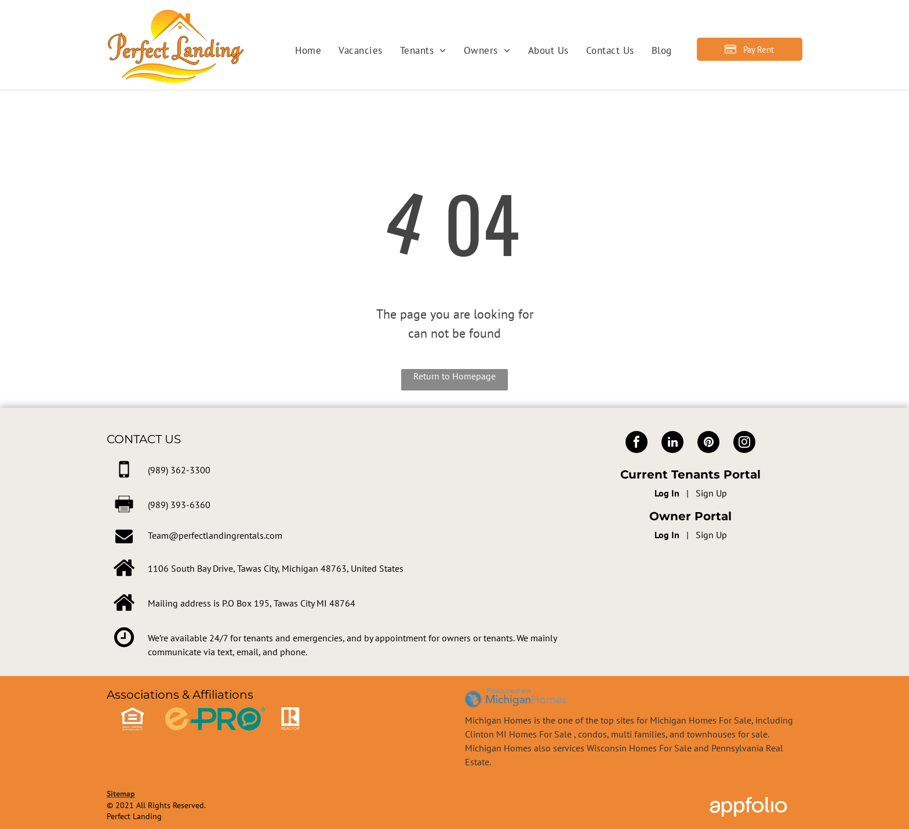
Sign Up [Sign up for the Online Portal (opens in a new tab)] (711, 493)
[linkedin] (672, 443)
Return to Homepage (454, 376)
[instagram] (744, 443)
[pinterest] (708, 443)
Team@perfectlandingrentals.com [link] (215, 535)
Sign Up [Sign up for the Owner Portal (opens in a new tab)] (711, 535)
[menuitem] (308, 51)
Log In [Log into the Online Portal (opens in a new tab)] (667, 493)
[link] (179, 470)
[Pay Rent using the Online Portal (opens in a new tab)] (749, 49)
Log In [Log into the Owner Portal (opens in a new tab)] (667, 535)
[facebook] (637, 443)
